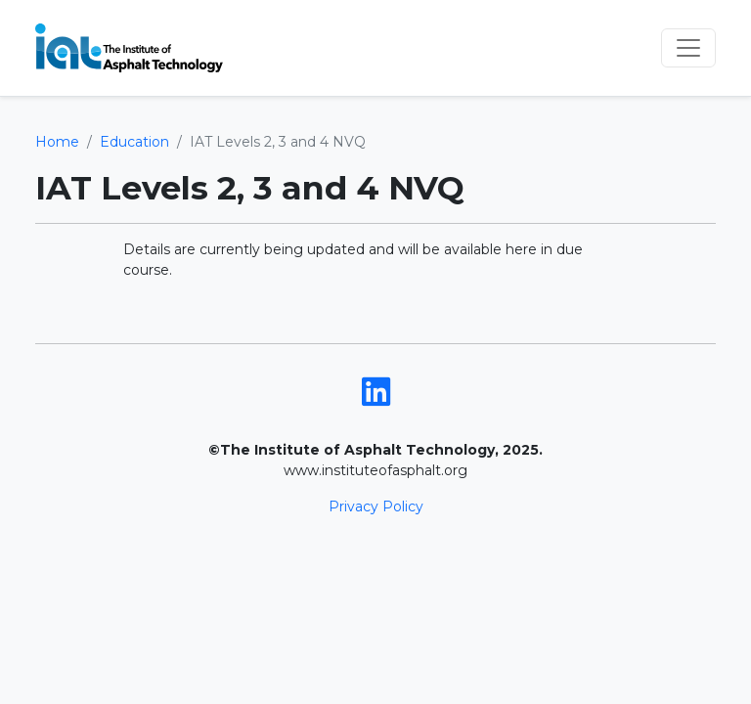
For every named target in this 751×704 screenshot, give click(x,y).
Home (57, 142)
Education (134, 142)
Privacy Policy (376, 506)
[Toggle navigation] (688, 47)
